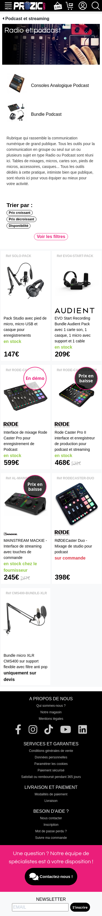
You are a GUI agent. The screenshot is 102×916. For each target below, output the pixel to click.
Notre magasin (50, 712)
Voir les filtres (51, 236)
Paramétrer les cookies (51, 764)
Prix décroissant (21, 219)
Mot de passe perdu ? (51, 831)
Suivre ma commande (51, 838)
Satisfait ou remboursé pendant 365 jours (51, 777)
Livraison (50, 801)
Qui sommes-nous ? (51, 706)
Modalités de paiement (51, 794)
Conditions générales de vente (51, 751)
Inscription (51, 825)
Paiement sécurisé (51, 770)
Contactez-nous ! (51, 877)
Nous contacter (51, 818)
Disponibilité (18, 225)
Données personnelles (51, 757)
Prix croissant (19, 212)
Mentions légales (51, 719)
